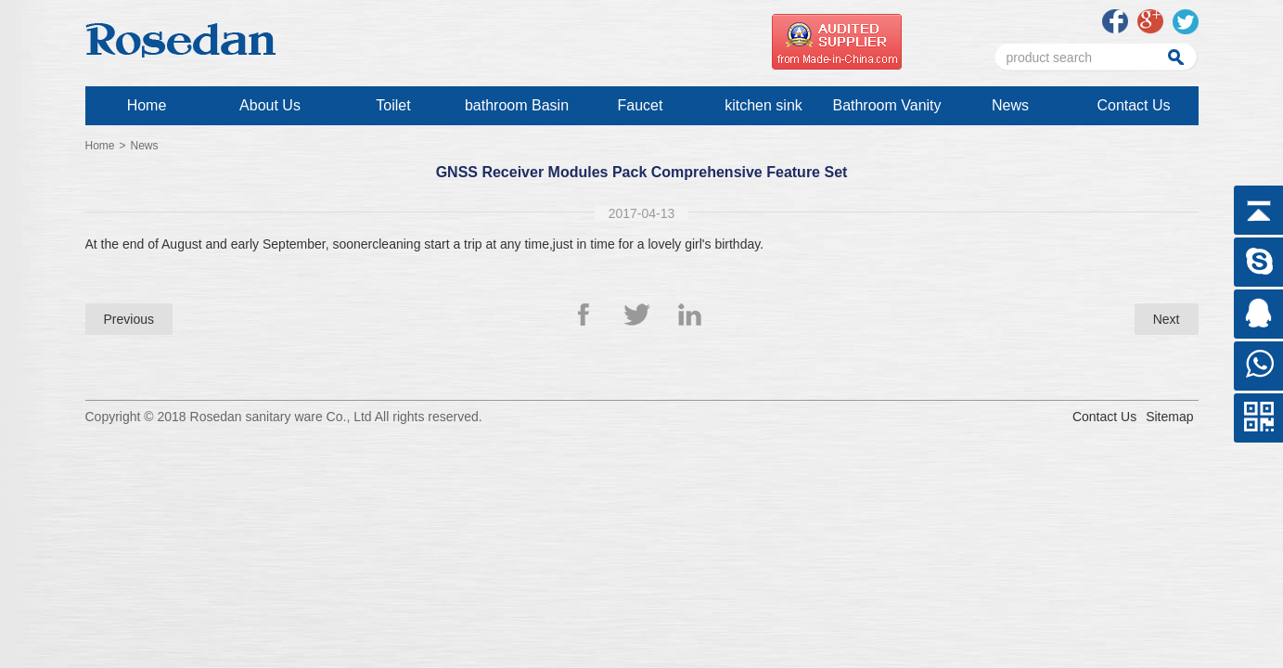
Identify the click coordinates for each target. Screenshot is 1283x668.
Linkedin (691, 314)
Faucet (640, 105)
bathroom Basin (517, 105)
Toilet (393, 105)
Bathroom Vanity (886, 105)
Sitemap (1169, 416)
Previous (129, 319)
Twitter (636, 314)
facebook (1115, 21)
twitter (1186, 21)
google (1150, 21)
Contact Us (1133, 105)
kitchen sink (763, 105)
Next (1166, 319)
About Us (270, 105)
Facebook (591, 314)
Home (147, 105)
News (1010, 105)
